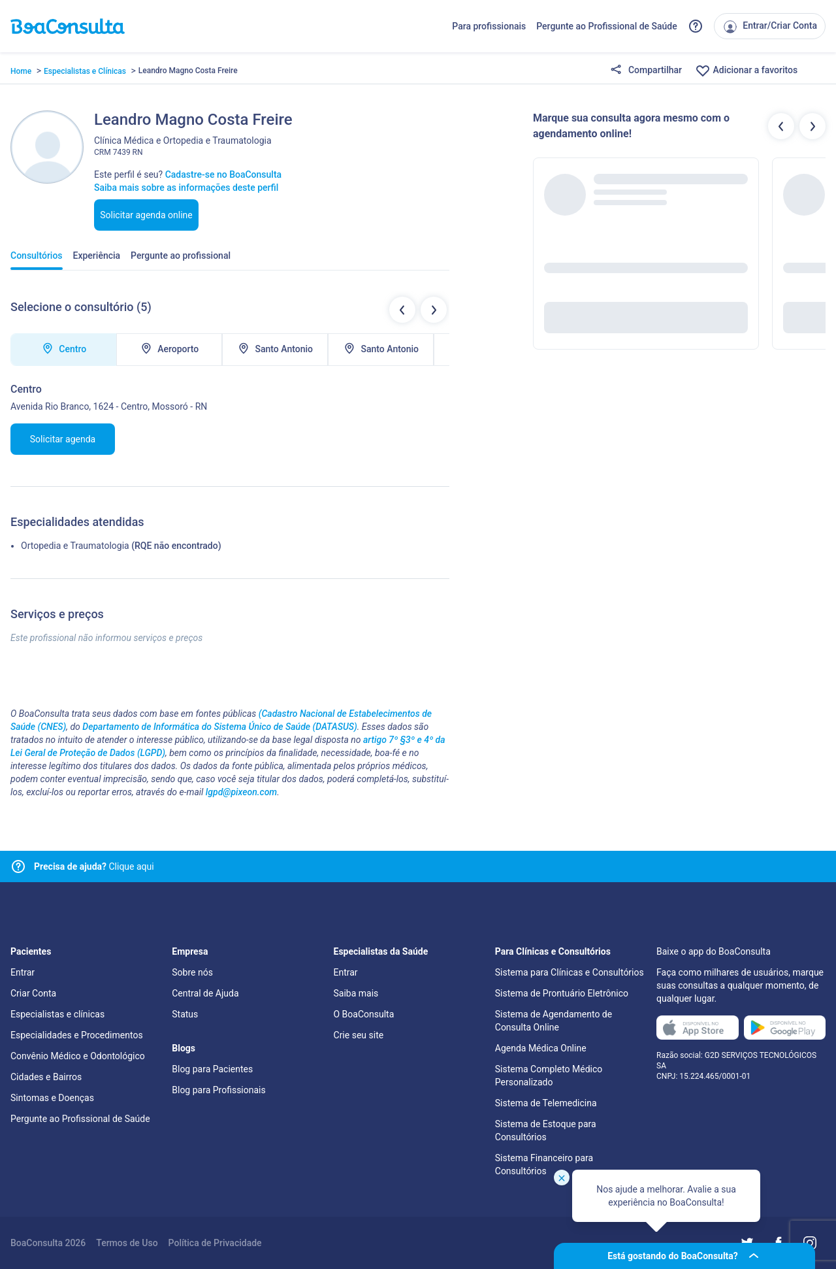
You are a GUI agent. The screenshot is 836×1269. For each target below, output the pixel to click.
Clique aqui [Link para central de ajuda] (94, 866)
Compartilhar (646, 70)
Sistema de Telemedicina (546, 1103)
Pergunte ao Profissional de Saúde (606, 26)
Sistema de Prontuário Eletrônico (561, 993)
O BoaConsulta (364, 1014)
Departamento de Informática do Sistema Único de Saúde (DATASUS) (219, 726)
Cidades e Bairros (46, 1077)
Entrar (22, 972)
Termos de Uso (126, 1243)
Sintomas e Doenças (52, 1098)
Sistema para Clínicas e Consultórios (569, 972)
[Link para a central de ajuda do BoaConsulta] (695, 26)
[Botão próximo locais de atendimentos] (434, 310)
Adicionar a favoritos (746, 70)
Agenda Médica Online (541, 1048)
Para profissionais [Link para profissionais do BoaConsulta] (489, 26)
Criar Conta (33, 993)
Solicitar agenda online (146, 215)
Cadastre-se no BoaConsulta (223, 174)
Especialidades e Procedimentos (76, 1035)
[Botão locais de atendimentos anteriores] (402, 310)
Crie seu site (359, 1035)
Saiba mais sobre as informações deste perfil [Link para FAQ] (186, 187)
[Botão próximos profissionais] (812, 126)
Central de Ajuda (205, 993)
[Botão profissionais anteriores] (781, 126)
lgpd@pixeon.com (241, 792)
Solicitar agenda (62, 439)
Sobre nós (192, 972)
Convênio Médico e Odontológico (77, 1056)
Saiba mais (356, 993)
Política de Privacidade (215, 1243)
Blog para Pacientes (212, 1069)
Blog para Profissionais (218, 1090)
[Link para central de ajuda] (18, 866)
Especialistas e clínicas (57, 1014)
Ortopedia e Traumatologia (75, 545)
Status (185, 1014)
